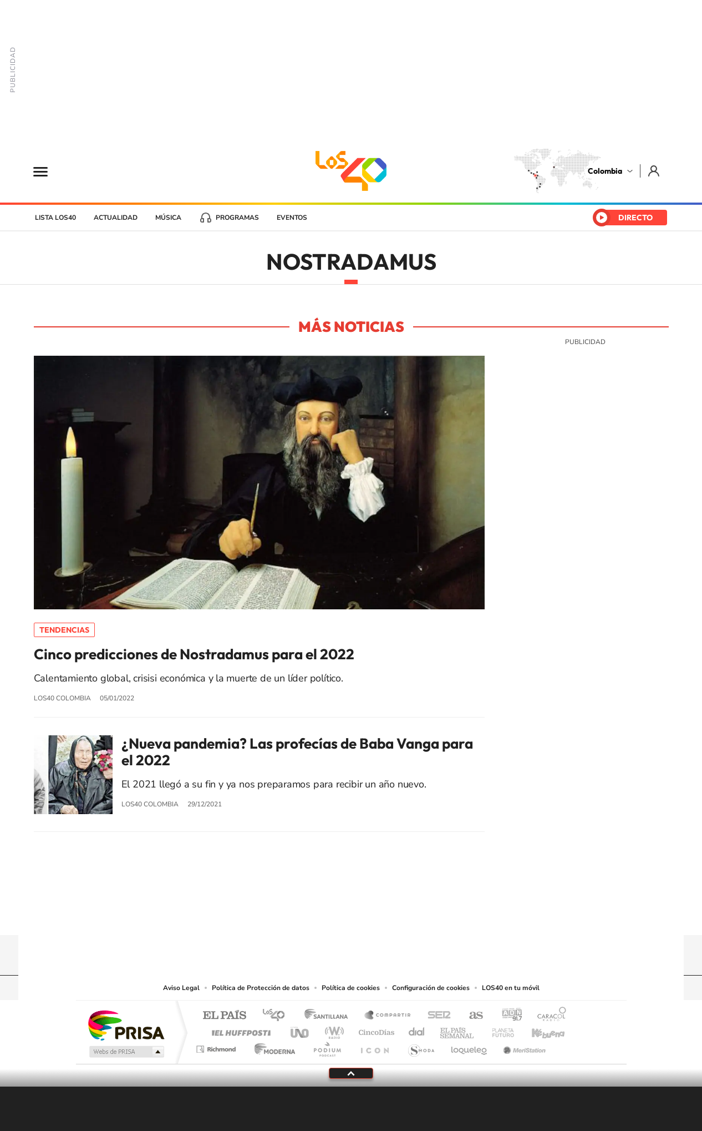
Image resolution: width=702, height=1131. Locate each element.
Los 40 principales (277, 1016)
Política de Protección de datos (260, 987)
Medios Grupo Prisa (125, 1051)
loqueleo (470, 1046)
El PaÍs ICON (374, 1046)
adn (508, 1016)
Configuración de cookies (431, 987)
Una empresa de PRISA (126, 1025)
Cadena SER (435, 1016)
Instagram (329, 913)
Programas (237, 217)
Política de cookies (351, 987)
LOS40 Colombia (351, 171)
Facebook (395, 913)
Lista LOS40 (55, 217)
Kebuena (538, 1030)
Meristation (523, 1046)
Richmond (217, 1046)
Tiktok (307, 913)
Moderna (272, 1046)
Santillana (329, 1016)
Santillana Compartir (388, 1016)
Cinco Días (375, 1030)
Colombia (605, 171)
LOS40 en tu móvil (511, 987)
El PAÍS (224, 1016)
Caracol (548, 1016)
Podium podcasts (326, 1046)
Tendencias (64, 630)
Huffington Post (239, 1030)
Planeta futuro (498, 1030)
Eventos (292, 217)
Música (168, 217)
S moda (420, 1046)
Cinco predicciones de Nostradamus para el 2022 (194, 654)
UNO (300, 1030)
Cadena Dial (417, 1030)
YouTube (351, 913)
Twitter (373, 913)
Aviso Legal (181, 987)
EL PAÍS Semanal (457, 1030)
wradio (332, 1030)
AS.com (471, 1016)
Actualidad (116, 217)
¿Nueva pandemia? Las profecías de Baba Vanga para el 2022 (297, 752)
